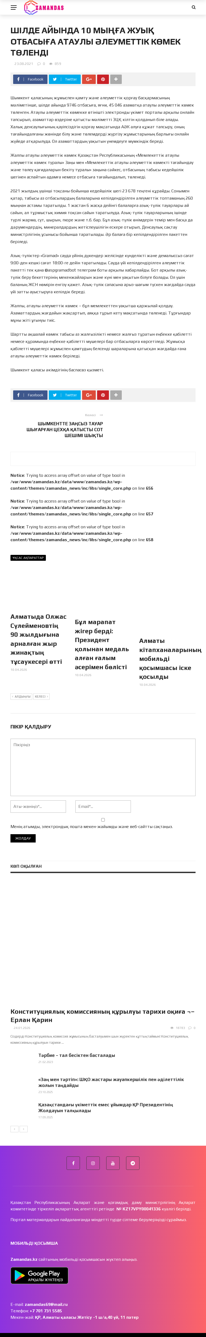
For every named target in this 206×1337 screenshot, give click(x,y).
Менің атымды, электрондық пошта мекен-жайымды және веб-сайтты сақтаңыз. (91, 816)
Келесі (41, 687)
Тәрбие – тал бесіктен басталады (76, 1045)
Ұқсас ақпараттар (28, 558)
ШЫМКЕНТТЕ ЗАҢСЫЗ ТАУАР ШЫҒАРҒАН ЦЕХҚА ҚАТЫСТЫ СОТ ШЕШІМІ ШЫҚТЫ (65, 429)
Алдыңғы (21, 687)
